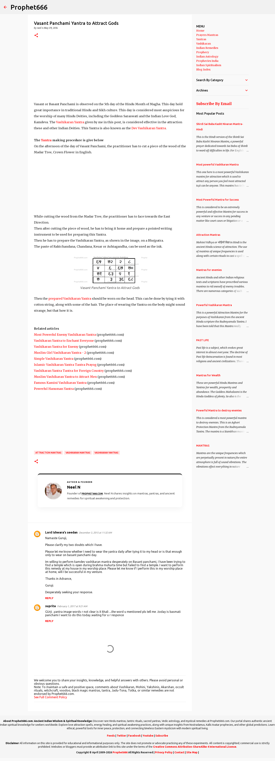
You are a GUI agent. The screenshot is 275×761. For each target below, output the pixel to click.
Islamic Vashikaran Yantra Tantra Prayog (65, 365)
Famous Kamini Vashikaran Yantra (60, 383)
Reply (49, 598)
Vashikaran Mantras (78, 452)
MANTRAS (202, 445)
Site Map (192, 752)
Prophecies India (207, 61)
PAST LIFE (202, 340)
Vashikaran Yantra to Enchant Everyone (64, 340)
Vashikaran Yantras (106, 452)
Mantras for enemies (209, 269)
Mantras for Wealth (208, 375)
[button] (36, 35)
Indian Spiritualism (208, 65)
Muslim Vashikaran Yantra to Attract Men (65, 377)
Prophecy (202, 52)
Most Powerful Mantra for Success (217, 199)
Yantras (201, 39)
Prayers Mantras (207, 35)
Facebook (134, 735)
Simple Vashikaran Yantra (53, 358)
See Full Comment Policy (50, 697)
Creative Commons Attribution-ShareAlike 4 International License (194, 746)
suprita (50, 606)
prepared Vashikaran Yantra (69, 298)
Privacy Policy (164, 752)
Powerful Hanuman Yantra (54, 389)
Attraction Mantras (48, 452)
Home (200, 30)
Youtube (148, 735)
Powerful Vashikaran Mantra (214, 305)
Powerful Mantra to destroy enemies (219, 410)
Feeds (111, 735)
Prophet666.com (92, 493)
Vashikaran (203, 43)
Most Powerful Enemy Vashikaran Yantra (65, 334)
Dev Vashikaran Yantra (148, 128)
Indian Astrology (207, 56)
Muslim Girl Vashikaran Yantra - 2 (60, 352)
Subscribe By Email (214, 103)
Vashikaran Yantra (70, 122)
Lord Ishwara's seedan (61, 532)
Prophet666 (29, 7)
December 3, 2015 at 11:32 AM (95, 532)
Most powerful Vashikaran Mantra (217, 164)
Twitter (121, 735)
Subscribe (161, 735)
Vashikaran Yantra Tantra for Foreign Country (69, 371)
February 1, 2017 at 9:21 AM (72, 606)
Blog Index (203, 69)
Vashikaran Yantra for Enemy (56, 346)
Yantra (46, 140)
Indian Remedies (207, 48)
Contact (179, 752)
